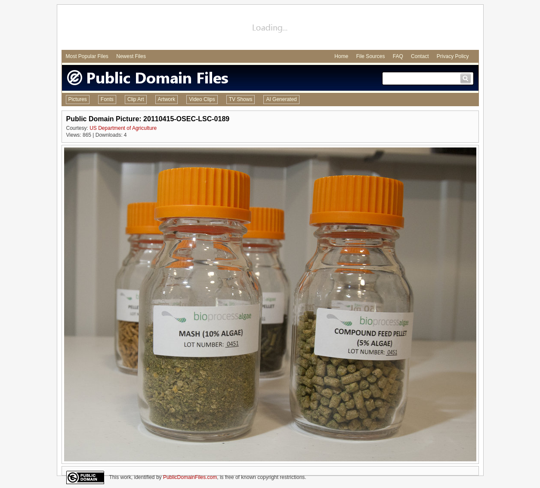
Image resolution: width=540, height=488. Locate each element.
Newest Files (131, 56)
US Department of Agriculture (123, 128)
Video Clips (202, 99)
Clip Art (135, 99)
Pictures (77, 99)
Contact (420, 56)
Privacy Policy (453, 56)
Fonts (107, 99)
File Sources (370, 56)
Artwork (167, 99)
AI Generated (281, 99)
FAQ (398, 56)
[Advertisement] (270, 28)
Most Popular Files (87, 56)
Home (341, 56)
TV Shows (241, 99)
